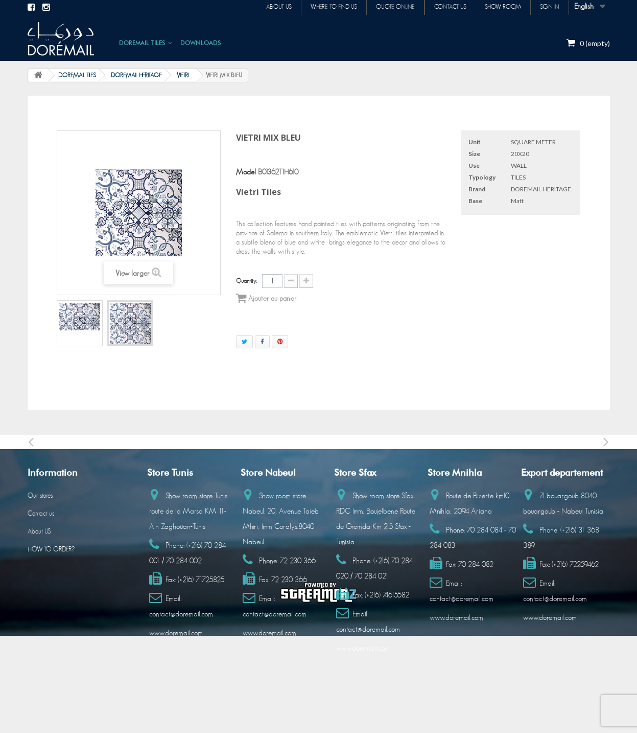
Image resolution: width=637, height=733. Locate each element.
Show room (500, 7)
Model (246, 172)
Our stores (40, 496)
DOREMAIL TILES (142, 43)
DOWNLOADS (200, 43)
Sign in (548, 7)
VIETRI (183, 75)
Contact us (445, 7)
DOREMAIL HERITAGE (136, 75)
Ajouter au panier (266, 298)
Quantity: (246, 281)
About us (267, 7)
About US (39, 531)
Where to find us (324, 7)
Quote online (388, 7)
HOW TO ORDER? (51, 549)
